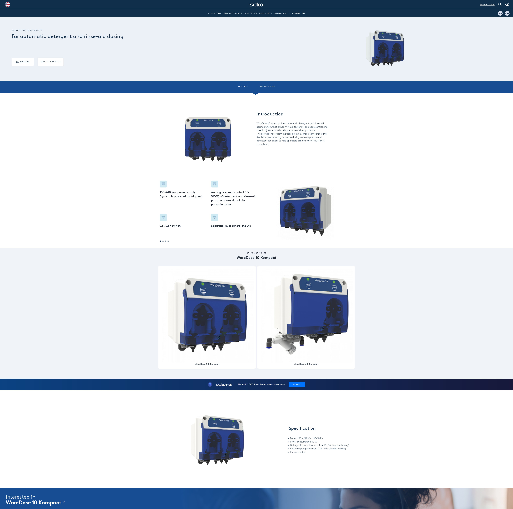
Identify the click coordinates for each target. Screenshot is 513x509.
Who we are (214, 13)
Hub (246, 13)
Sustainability (282, 13)
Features (243, 86)
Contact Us (298, 13)
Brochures (265, 13)
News (254, 13)
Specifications (267, 86)
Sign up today (487, 4)
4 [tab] (168, 241)
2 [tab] (163, 241)
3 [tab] (165, 241)
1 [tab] (160, 241)
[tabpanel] (208, 205)
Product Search (233, 13)
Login (297, 384)
